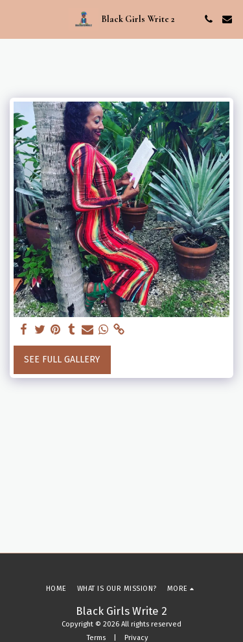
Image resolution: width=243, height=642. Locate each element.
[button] (14, 18)
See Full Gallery (62, 359)
